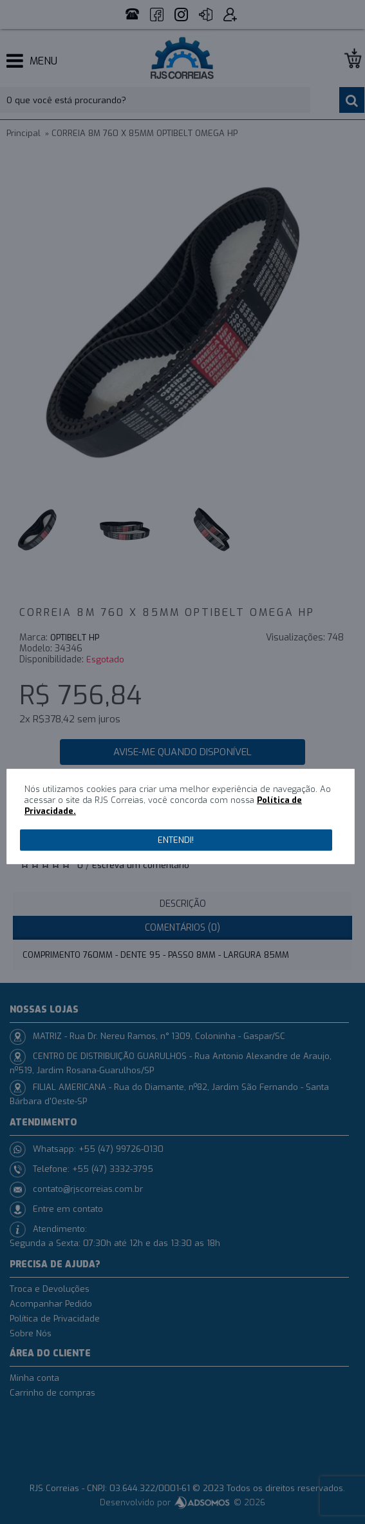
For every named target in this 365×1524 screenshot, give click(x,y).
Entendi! (176, 840)
